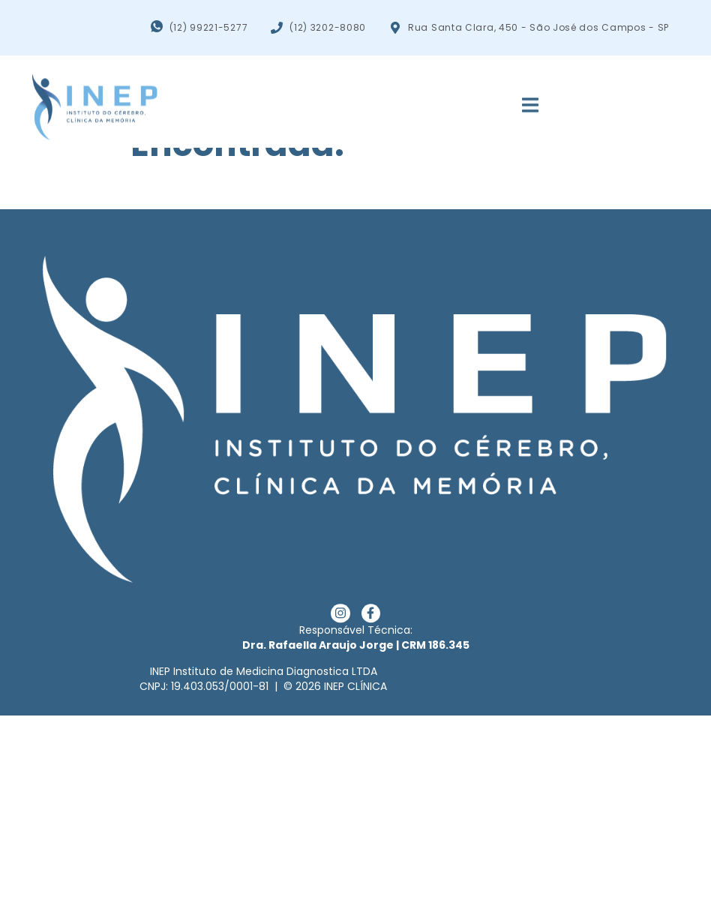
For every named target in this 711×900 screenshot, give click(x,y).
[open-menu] (522, 101)
